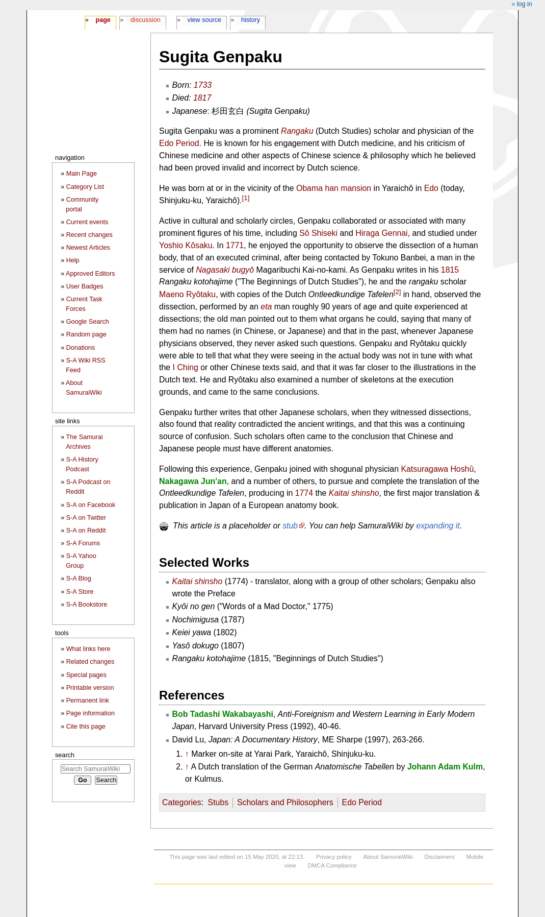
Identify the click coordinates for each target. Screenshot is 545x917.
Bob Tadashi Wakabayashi (222, 714)
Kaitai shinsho (354, 493)
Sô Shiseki (318, 233)
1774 (304, 493)
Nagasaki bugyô (225, 270)
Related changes (90, 661)
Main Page (81, 173)
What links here (88, 649)
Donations (80, 347)
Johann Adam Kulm (445, 766)
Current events (87, 222)
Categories (181, 802)
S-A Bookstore (87, 604)
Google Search (87, 321)
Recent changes (89, 234)
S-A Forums (83, 543)
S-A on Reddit (86, 530)
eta (266, 306)
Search (64, 755)
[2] (397, 292)
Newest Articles (88, 247)
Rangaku (297, 131)
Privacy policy (334, 857)
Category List (85, 186)
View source (205, 19)
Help (73, 260)
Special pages (86, 675)
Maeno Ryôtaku (187, 294)
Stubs (218, 802)
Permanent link (87, 700)
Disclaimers (440, 857)
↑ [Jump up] (187, 754)
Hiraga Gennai (381, 233)
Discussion (146, 19)
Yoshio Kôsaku (185, 245)
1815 (450, 270)
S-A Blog (78, 578)
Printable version (90, 687)
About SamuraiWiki (388, 857)
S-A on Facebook (91, 505)
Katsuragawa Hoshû (437, 469)
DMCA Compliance (331, 865)
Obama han (317, 188)
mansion (356, 188)
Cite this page (86, 726)
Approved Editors (90, 273)
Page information (90, 713)
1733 (203, 85)
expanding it (438, 525)
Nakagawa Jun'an (192, 481)
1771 (235, 245)
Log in (524, 4)
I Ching (185, 367)
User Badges (84, 286)
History (250, 19)
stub (290, 525)
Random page (86, 334)
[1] (246, 198)
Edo (431, 188)
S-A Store (80, 591)
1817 (202, 97)
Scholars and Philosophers (285, 802)
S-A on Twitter (86, 517)
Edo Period (179, 143)
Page (102, 19)
